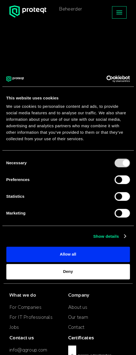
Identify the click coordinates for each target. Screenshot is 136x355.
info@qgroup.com (28, 350)
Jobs (14, 327)
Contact (76, 327)
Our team (78, 317)
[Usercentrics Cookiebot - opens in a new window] (106, 78)
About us (77, 307)
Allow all (68, 254)
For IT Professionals (31, 317)
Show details (106, 236)
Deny (68, 271)
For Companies (25, 307)
